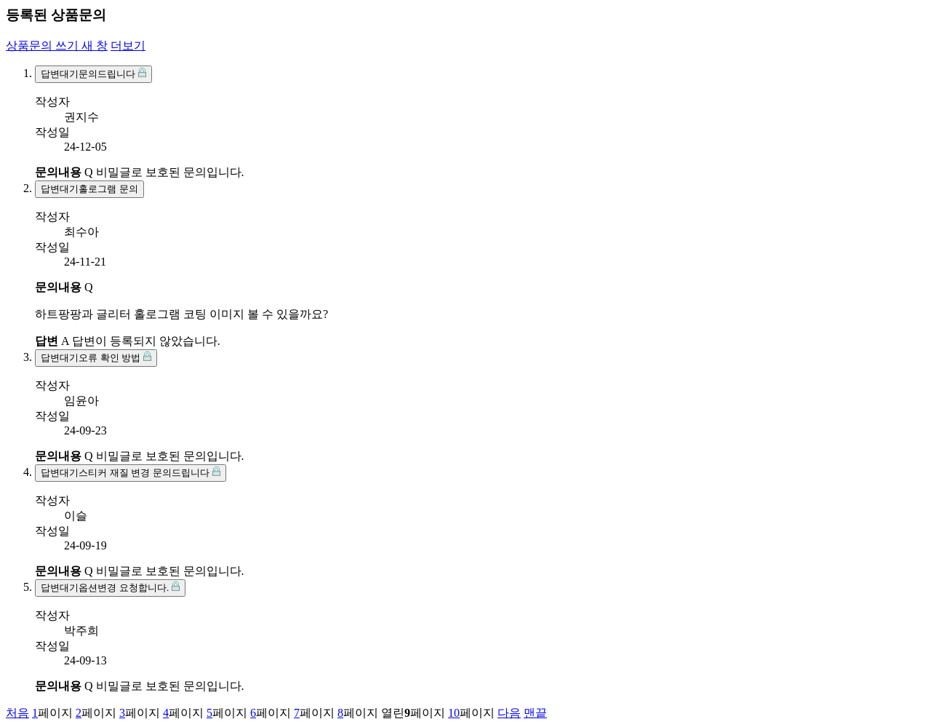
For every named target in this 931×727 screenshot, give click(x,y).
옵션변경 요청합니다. (110, 587)
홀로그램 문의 (89, 188)
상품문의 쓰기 (57, 45)
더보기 (128, 45)
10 (454, 713)
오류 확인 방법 (96, 357)
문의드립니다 (93, 73)
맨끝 (535, 713)
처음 (17, 713)
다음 (509, 713)
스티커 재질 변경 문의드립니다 (130, 472)
